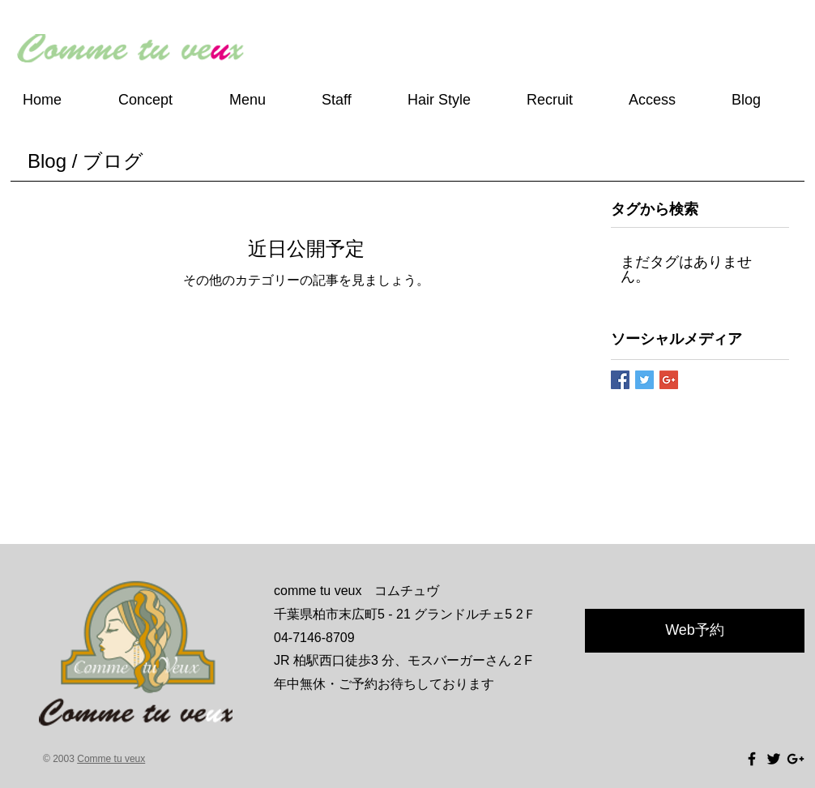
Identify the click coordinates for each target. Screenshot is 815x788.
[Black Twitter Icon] (774, 759)
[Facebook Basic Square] (620, 379)
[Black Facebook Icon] (752, 759)
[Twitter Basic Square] (644, 379)
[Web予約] (694, 631)
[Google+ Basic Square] (668, 379)
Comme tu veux (111, 758)
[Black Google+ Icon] (795, 759)
